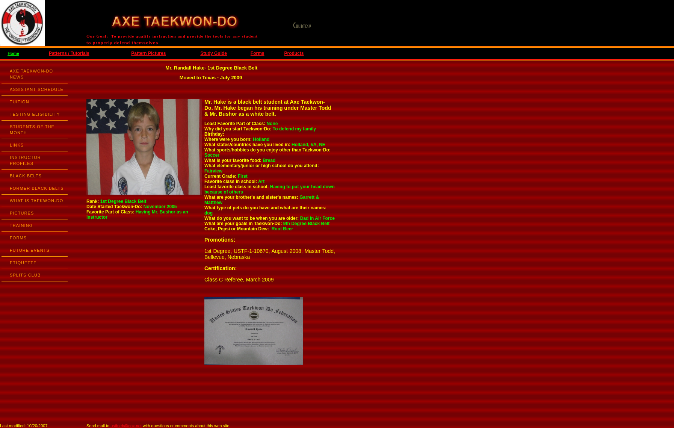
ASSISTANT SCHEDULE (36, 89)
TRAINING (21, 225)
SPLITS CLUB (25, 275)
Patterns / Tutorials (69, 53)
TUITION (19, 102)
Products (294, 53)
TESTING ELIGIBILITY (35, 114)
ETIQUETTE (23, 262)
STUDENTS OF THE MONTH (32, 129)
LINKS (17, 145)
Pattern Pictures (148, 53)
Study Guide (213, 53)
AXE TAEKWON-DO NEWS (31, 74)
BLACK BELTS (26, 176)
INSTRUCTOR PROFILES (25, 160)
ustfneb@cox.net (126, 425)
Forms (257, 53)
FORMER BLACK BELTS (37, 188)
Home (13, 53)
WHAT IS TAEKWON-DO (36, 200)
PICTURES (22, 213)
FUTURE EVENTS (30, 250)
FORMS (18, 238)
